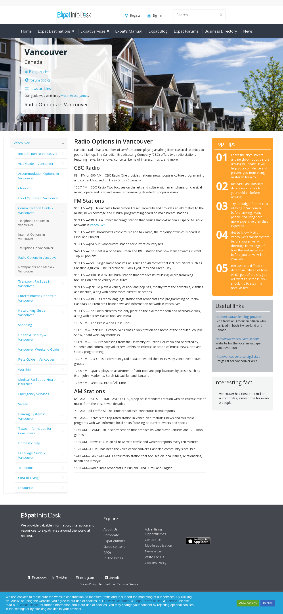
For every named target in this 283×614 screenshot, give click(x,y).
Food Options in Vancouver (38, 198)
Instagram (85, 577)
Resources (26, 487)
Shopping (25, 325)
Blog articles (37, 71)
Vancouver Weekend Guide (38, 349)
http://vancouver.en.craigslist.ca (238, 356)
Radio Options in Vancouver (38, 257)
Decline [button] (268, 603)
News (248, 31)
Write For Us (154, 557)
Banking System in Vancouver (32, 416)
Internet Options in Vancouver (31, 236)
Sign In (154, 15)
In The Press (113, 558)
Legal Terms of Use (148, 601)
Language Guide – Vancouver (31, 455)
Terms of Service (127, 584)
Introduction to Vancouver (38, 153)
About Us (110, 529)
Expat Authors (114, 540)
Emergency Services (33, 394)
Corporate (111, 535)
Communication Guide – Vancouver (36, 210)
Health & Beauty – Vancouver (32, 337)
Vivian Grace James (74, 95)
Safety (23, 404)
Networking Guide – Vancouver (33, 312)
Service (171, 601)
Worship (24, 369)
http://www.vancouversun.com (237, 339)
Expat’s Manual (128, 31)
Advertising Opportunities (155, 531)
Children (24, 188)
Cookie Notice (29, 605)
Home (26, 31)
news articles (38, 88)
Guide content (114, 546)
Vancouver (97, 225)
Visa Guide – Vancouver (36, 163)
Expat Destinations (54, 31)
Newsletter (153, 551)
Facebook (39, 577)
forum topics (38, 80)
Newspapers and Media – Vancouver (36, 269)
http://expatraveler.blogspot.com (239, 317)
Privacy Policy (88, 584)
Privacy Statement (117, 601)
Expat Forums (186, 31)
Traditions (26, 467)
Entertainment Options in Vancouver (37, 297)
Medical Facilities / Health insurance (37, 381)
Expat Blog (158, 31)
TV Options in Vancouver (35, 248)
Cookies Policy (155, 562)
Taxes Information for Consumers (35, 430)
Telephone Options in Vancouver (33, 223)
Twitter (62, 577)
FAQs (107, 552)
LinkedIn (112, 577)
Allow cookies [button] (248, 603)
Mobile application (158, 545)
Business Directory (221, 31)
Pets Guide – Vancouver (36, 359)
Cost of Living (28, 477)
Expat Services (92, 31)
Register (133, 15)
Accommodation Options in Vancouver (38, 175)
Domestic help (29, 443)
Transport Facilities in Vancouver (34, 283)
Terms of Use (107, 584)
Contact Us (153, 539)
